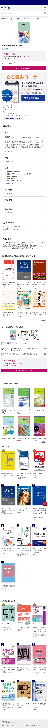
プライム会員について (8, 725)
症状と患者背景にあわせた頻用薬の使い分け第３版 (22, 354)
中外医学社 (5, 49)
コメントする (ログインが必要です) (13, 226)
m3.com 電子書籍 (5, 19)
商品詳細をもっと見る (12, 118)
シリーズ (12, 19)
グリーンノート (30, 19)
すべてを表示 (41, 320)
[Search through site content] (22, 13)
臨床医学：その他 (21, 19)
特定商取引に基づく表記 (33, 725)
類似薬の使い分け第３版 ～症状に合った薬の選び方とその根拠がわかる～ (22, 349)
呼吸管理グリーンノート (13, 343)
